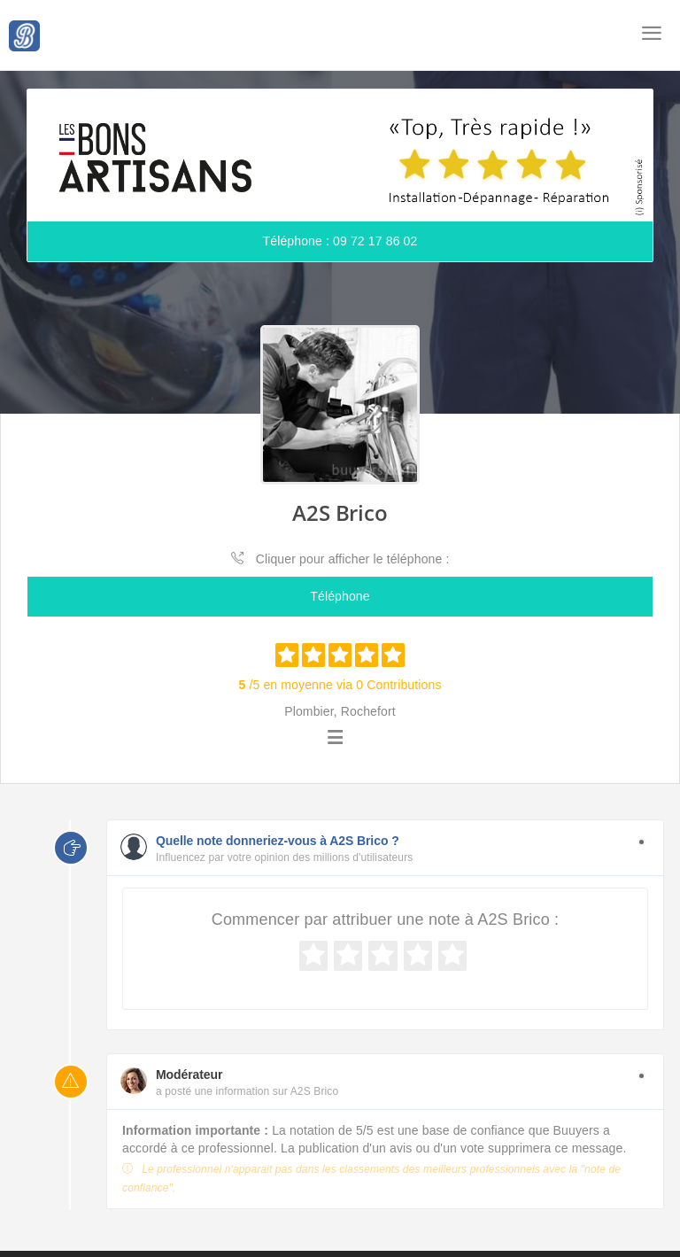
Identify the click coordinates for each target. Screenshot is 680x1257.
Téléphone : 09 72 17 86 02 (340, 241)
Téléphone (339, 596)
